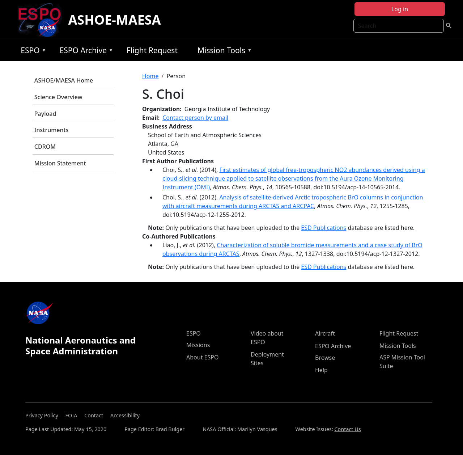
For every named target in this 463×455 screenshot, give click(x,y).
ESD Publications (323, 228)
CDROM (45, 147)
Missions (198, 345)
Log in (399, 9)
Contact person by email (195, 118)
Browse (325, 358)
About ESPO (202, 357)
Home (150, 76)
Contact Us (348, 429)
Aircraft (325, 333)
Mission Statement (60, 163)
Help (321, 370)
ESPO (31, 51)
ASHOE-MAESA (114, 20)
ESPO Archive (85, 51)
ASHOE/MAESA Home (63, 80)
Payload (45, 114)
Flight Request (152, 50)
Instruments (51, 130)
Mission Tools (223, 51)
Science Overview (58, 97)
